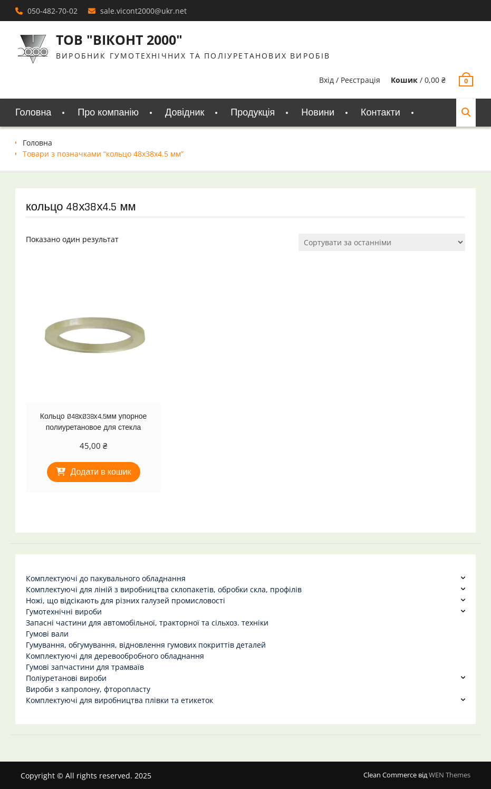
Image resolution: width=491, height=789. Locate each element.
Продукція (252, 113)
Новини (317, 113)
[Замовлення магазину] (382, 242)
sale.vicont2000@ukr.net (143, 11)
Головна (33, 113)
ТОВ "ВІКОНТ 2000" (119, 40)
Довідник (184, 113)
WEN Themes (449, 775)
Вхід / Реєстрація (349, 80)
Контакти (380, 113)
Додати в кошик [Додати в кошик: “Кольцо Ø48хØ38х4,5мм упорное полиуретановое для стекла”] (101, 472)
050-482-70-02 (52, 11)
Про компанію (108, 113)
